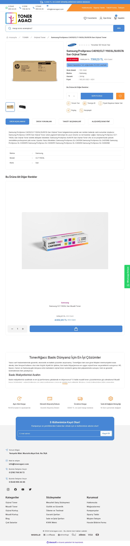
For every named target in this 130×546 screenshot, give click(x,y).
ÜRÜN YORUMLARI (44, 121)
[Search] (65, 28)
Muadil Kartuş (12, 515)
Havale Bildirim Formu (96, 523)
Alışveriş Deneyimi (101, 121)
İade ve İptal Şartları (55, 519)
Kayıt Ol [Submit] (106, 434)
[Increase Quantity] (22, 328)
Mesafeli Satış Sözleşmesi (58, 503)
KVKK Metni (51, 523)
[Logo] (19, 18)
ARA (119, 28)
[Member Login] (105, 18)
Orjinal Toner (11, 503)
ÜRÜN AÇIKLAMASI (17, 121)
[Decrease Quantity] (12, 328)
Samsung (83, 73)
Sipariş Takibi (93, 515)
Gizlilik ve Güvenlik (54, 507)
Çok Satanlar (11, 523)
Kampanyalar (93, 511)
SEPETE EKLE (96, 96)
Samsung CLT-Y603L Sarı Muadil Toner (65, 306)
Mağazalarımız (93, 507)
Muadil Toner (12, 507)
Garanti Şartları (53, 515)
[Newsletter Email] (65, 434)
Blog (8, 519)
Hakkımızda (92, 503)
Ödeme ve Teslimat (54, 511)
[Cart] (119, 18)
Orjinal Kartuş (12, 511)
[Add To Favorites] (119, 96)
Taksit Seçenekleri (72, 121)
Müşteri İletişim (94, 519)
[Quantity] (72, 96)
